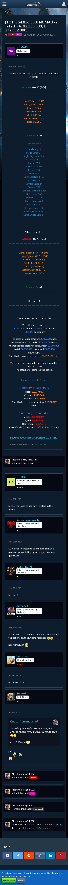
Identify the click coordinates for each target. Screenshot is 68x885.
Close (20, 881)
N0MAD (31, 34)
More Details (9, 881)
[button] (4, 4)
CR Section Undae (53, 824)
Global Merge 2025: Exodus (36, 828)
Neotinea (17, 459)
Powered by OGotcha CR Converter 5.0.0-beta (32, 438)
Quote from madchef (24, 721)
